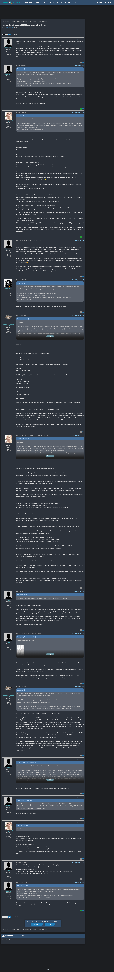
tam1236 (8, 806)
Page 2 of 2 (15, 34)
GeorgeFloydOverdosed (8, 325)
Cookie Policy (62, 964)
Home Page (28, 2)
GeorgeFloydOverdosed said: (26, 637)
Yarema (8, 891)
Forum (13, 21)
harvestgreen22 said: (24, 800)
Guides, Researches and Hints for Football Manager (32, 21)
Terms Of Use (40, 964)
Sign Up (108, 2)
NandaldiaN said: (23, 595)
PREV (4, 34)
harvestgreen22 (8, 27)
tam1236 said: (22, 825)
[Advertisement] (56, 12)
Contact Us (72, 964)
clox (8, 642)
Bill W (8, 600)
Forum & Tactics (40, 2)
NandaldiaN (8, 288)
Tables (51, 2)
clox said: (21, 690)
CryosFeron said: (23, 115)
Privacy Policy (51, 964)
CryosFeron (8, 48)
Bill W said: (21, 69)
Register (36, 924)
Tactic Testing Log (63, 2)
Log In (99, 2)
